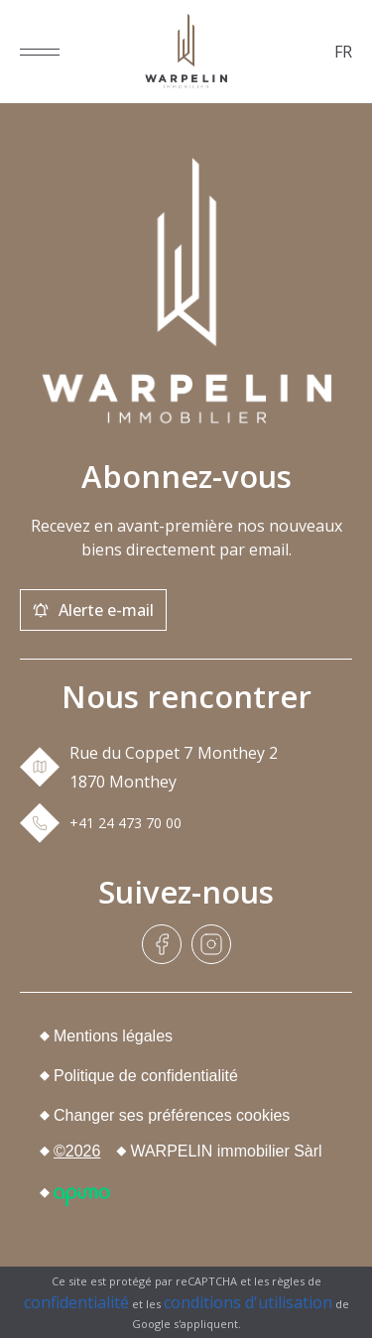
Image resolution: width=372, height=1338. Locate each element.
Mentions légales (113, 1036)
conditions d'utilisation (248, 1302)
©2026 (77, 1151)
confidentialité (76, 1302)
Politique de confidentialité (146, 1075)
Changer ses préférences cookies (172, 1115)
